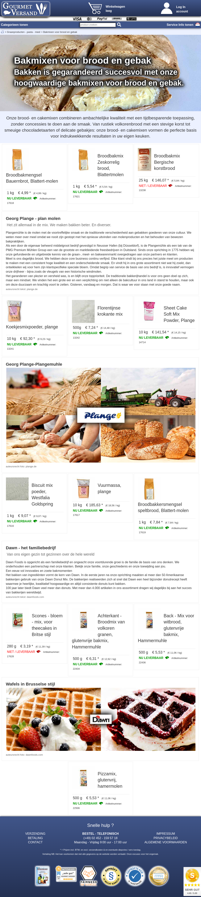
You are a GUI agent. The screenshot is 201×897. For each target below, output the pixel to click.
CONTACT (35, 842)
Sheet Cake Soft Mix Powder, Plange (179, 314)
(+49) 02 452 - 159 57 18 (101, 838)
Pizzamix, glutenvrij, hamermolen (110, 780)
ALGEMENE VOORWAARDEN (165, 842)
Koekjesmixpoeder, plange (32, 326)
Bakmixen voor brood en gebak (60, 32)
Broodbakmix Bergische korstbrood (167, 162)
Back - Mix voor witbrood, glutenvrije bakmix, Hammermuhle (166, 628)
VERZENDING (35, 833)
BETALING (35, 838)
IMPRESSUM (165, 833)
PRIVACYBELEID (166, 838)
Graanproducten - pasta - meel (23, 32)
